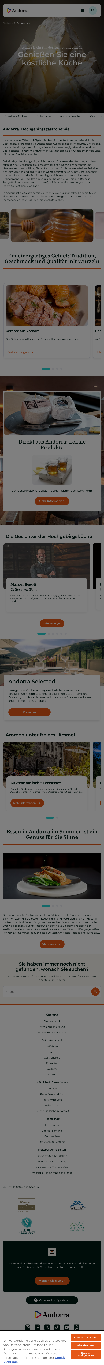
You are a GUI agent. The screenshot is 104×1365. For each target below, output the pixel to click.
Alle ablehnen (85, 1345)
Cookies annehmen (85, 1337)
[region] (52, 1347)
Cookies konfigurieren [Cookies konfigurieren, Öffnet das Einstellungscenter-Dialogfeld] (85, 1354)
